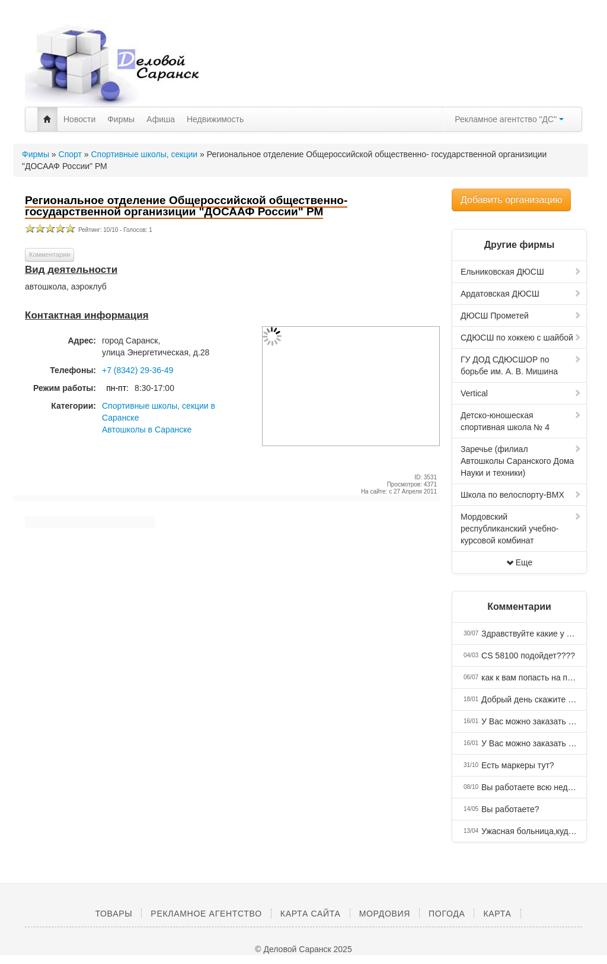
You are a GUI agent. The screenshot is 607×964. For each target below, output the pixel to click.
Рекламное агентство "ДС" (509, 119)
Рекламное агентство (206, 913)
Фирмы (121, 119)
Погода (447, 913)
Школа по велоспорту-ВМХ (521, 495)
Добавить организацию (511, 200)
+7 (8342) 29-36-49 (137, 370)
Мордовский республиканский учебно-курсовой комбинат (521, 528)
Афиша (160, 119)
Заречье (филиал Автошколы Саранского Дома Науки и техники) (521, 461)
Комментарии (49, 254)
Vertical (521, 393)
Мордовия (384, 913)
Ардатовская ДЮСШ (521, 293)
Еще (519, 562)
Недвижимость (215, 119)
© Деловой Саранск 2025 (303, 949)
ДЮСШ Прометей (521, 315)
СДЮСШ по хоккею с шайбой (521, 337)
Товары (113, 913)
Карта (497, 913)
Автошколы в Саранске (146, 429)
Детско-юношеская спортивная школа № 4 (521, 421)
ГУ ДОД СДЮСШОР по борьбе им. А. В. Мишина (521, 365)
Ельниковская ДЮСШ (521, 271)
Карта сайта (310, 913)
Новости (79, 119)
